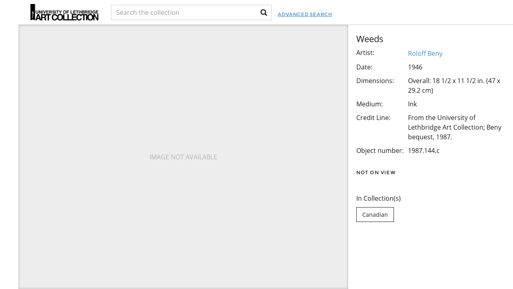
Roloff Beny (425, 53)
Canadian (375, 214)
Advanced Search (305, 14)
